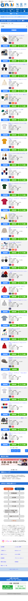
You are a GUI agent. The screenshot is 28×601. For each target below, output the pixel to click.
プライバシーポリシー (19, 564)
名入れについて (18, 556)
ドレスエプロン (12, 213)
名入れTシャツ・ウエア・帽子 (15, 20)
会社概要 (2, 552)
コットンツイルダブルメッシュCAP (16, 109)
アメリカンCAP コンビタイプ (15, 242)
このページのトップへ (13, 575)
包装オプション (4, 560)
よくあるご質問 (18, 552)
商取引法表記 (3, 567)
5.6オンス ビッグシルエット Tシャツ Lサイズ (18, 315)
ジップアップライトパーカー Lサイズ (16, 286)
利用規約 (16, 567)
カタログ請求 (17, 560)
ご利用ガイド (3, 556)
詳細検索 (2, 564)
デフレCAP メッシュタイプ (14, 328)
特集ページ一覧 (4, 571)
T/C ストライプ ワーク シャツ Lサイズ (16, 35)
